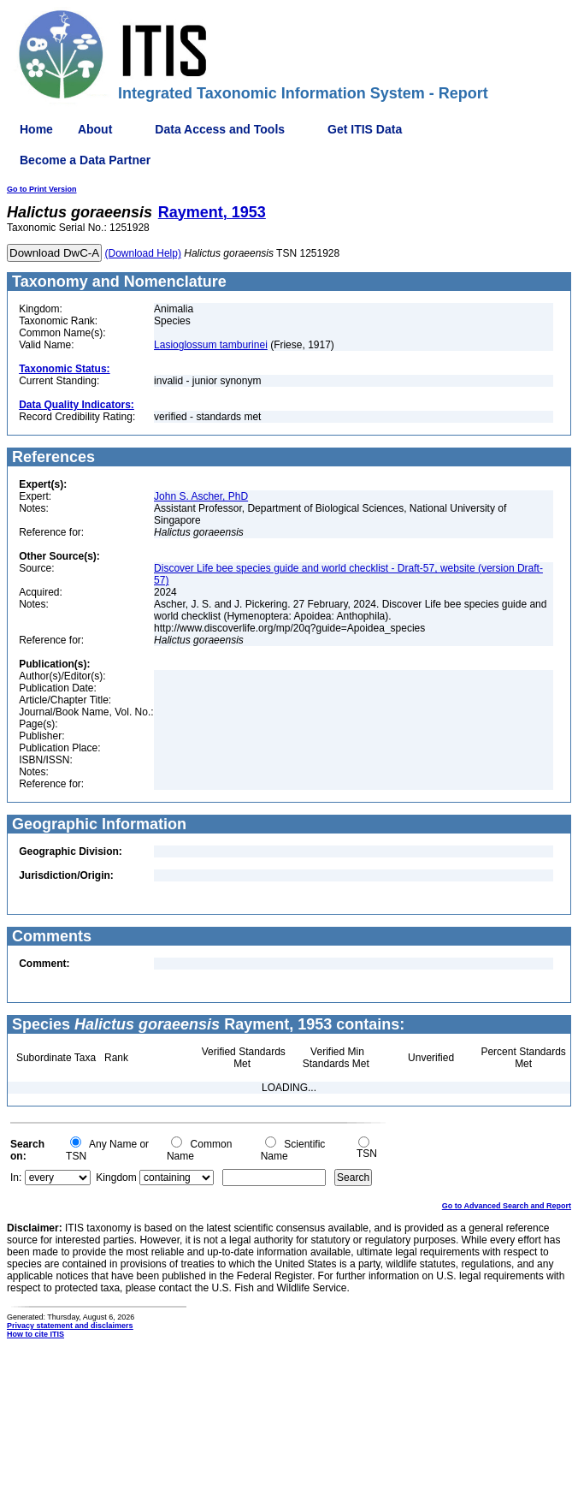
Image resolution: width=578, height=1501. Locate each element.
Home (36, 129)
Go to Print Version (42, 189)
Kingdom (116, 1178)
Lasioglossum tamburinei (211, 345)
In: (15, 1178)
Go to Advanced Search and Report (506, 1205)
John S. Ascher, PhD (201, 496)
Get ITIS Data (364, 129)
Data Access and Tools (220, 129)
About (95, 129)
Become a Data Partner (85, 160)
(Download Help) (143, 253)
